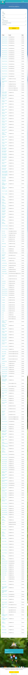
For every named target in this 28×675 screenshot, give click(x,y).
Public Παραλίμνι (4, 622)
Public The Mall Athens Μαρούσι (4, 172)
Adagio (3, 248)
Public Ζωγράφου (3, 197)
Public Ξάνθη (4, 538)
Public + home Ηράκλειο (4, 472)
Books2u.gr (4, 260)
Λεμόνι (3, 239)
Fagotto (3, 84)
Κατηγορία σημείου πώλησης (6, 22)
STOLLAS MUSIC (3, 255)
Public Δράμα (4, 426)
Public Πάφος (4, 629)
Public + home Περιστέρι (4, 127)
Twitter (16, 657)
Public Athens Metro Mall (4, 148)
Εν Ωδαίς (3, 578)
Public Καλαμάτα (3, 532)
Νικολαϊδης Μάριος (4, 79)
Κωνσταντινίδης (4, 367)
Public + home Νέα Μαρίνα (4, 431)
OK (14, 672)
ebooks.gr (3, 267)
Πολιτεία (3, 231)
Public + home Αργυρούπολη (4, 92)
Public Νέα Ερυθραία (4, 208)
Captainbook (4, 269)
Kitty (3, 275)
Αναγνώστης (4, 252)
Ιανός (3, 312)
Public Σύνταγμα (5, 225)
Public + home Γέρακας (4, 98)
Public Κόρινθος (4, 512)
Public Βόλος (4, 526)
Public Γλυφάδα (4, 193)
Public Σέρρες (4, 565)
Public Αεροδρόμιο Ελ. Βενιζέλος (4, 183)
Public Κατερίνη (4, 544)
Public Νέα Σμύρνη (4, 214)
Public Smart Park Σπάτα (4, 166)
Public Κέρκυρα (4, 503)
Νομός (3, 15)
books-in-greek (4, 273)
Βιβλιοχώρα (4, 243)
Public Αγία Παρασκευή (4, 177)
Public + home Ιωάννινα (4, 488)
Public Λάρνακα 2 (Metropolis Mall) (4, 587)
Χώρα (3, 12)
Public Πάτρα (4, 398)
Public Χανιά (4, 581)
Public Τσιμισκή (4, 346)
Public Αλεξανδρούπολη (5, 443)
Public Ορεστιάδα (3, 448)
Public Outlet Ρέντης (4, 160)
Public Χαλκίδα (4, 459)
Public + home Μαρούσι (4, 110)
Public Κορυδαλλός (4, 203)
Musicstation (4, 416)
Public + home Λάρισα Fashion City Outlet (4, 376)
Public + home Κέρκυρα (4, 497)
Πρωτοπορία (4, 235)
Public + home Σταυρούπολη (4, 335)
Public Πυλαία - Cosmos (4, 340)
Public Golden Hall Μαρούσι (4, 154)
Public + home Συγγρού (4, 143)
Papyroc (3, 285)
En (23, 1)
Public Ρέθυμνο (4, 552)
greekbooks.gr (4, 263)
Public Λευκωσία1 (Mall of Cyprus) (5, 614)
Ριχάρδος (3, 297)
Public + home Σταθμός (4, 329)
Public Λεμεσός (4, 599)
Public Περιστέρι (3, 220)
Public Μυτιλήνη (3, 517)
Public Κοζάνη (4, 508)
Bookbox (3, 363)
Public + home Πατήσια (4, 116)
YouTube (14, 655)
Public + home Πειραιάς (4, 121)
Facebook (12, 656)
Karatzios (3, 383)
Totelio (3, 611)
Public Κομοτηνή (3, 556)
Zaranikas (4, 281)
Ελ (21, 1)
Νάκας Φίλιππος (4, 45)
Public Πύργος (4, 463)
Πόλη (3, 19)
